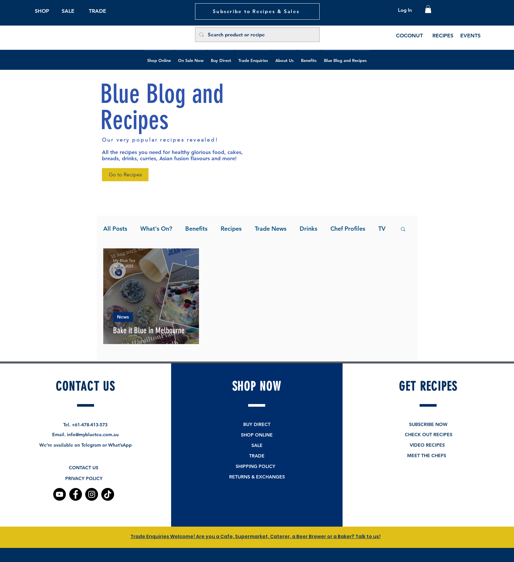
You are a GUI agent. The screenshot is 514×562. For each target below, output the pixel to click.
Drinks (308, 228)
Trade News (271, 228)
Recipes (231, 228)
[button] (428, 9)
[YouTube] (59, 494)
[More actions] (188, 263)
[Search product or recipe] (257, 35)
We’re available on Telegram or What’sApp (85, 445)
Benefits (196, 228)
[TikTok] (107, 494)
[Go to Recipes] (125, 174)
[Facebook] (75, 494)
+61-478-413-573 (90, 425)
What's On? (156, 228)
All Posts (115, 228)
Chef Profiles (347, 228)
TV (382, 228)
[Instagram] (91, 494)
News (123, 317)
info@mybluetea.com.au (93, 434)
